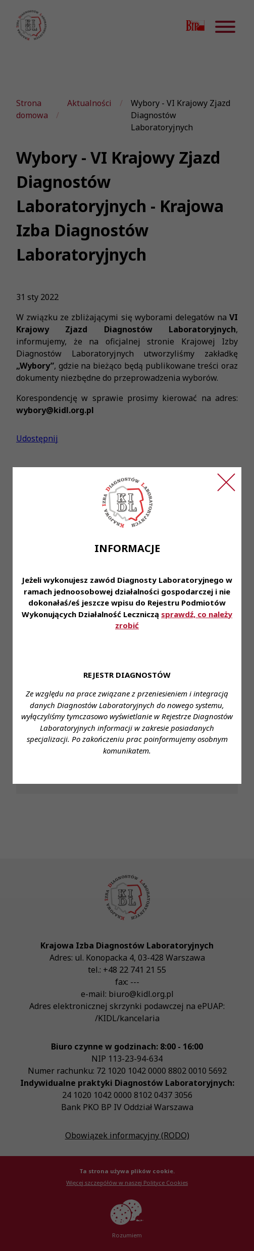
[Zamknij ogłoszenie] (226, 482)
